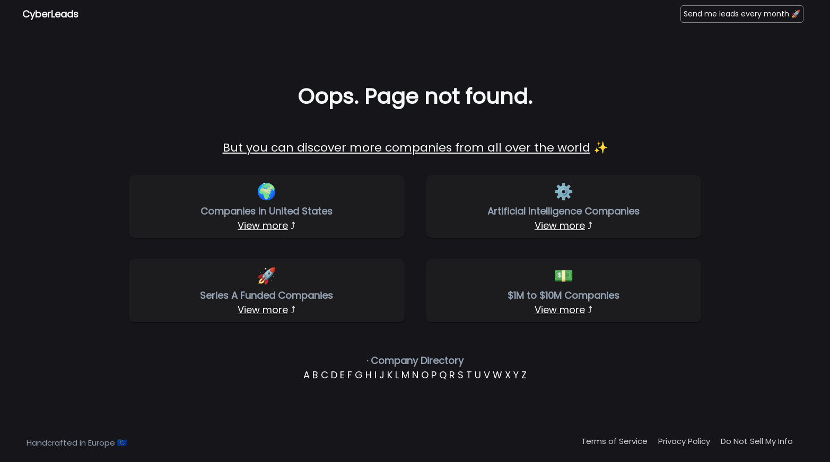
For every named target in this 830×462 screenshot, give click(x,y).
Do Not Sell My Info (757, 441)
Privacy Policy (684, 441)
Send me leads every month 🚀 (742, 13)
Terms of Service (614, 441)
